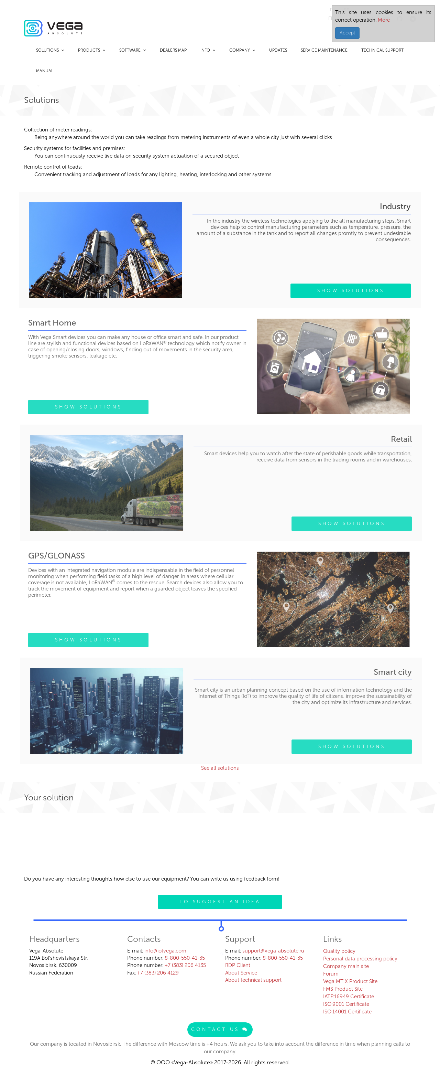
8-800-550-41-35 (185, 958)
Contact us (220, 1029)
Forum (331, 974)
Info (208, 50)
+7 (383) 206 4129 (158, 973)
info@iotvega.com (165, 951)
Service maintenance (324, 50)
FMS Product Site (343, 989)
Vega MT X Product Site (350, 981)
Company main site (346, 966)
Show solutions (350, 291)
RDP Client (237, 965)
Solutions (50, 50)
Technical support (382, 50)
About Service (241, 973)
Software (132, 50)
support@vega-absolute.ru (273, 951)
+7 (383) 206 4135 (185, 965)
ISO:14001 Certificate (347, 1012)
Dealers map (173, 50)
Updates (278, 50)
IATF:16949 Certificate (348, 996)
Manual (44, 70)
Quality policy (339, 951)
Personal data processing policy (360, 959)
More (383, 20)
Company (242, 50)
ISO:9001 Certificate (346, 1004)
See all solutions (220, 768)
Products (92, 50)
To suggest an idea (220, 902)
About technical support (253, 980)
